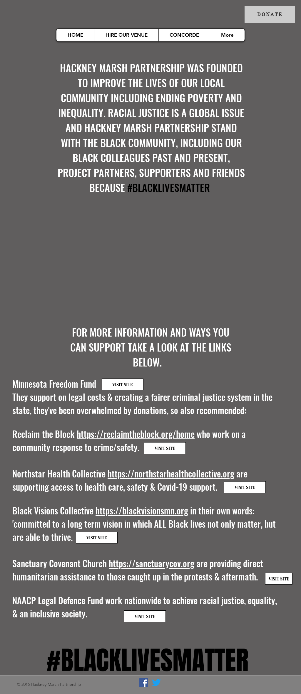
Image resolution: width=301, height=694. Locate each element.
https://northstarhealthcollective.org (171, 473)
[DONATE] (270, 14)
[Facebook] (143, 682)
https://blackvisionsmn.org (142, 510)
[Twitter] (156, 682)
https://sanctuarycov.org (151, 563)
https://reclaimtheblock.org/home (136, 433)
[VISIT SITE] (122, 384)
